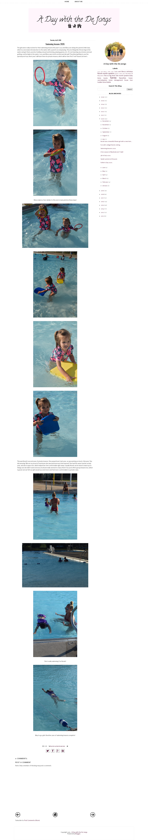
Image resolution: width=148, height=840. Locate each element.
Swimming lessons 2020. (108, 148)
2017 (102, 198)
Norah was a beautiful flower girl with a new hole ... (116, 141)
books (106, 78)
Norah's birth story (120, 73)
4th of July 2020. (106, 155)
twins (64, 746)
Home (67, 1)
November (105, 124)
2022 (102, 111)
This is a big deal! (109, 76)
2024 (102, 104)
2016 (102, 201)
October (105, 128)
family (113, 78)
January (104, 185)
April (103, 175)
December (105, 121)
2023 (102, 108)
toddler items (101, 82)
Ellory (51, 746)
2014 (102, 209)
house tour (128, 80)
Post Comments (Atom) (32, 820)
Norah (57, 746)
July (103, 139)
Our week (61, 746)
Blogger (77, 834)
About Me (78, 1)
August (104, 135)
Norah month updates (105, 73)
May (103, 171)
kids (53, 746)
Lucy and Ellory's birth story (105, 71)
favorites (122, 78)
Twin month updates (122, 76)
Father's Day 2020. (106, 162)
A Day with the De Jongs (79, 832)
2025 (102, 100)
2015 (102, 205)
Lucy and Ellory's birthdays (124, 71)
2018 (102, 194)
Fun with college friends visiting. (110, 145)
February (105, 182)
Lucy (55, 746)
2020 (102, 119)
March (104, 178)
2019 (102, 190)
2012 (102, 216)
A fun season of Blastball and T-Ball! (112, 152)
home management (116, 80)
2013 (102, 212)
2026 (102, 97)
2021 (102, 115)
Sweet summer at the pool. (109, 159)
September (105, 132)
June (103, 167)
